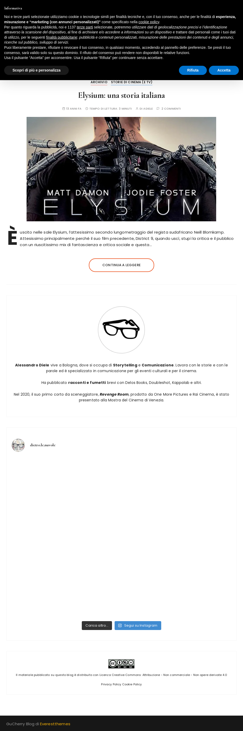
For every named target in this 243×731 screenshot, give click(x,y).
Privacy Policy (111, 684)
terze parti (85, 27)
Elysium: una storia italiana (121, 95)
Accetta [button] (223, 70)
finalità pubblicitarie (61, 37)
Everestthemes (55, 724)
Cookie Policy (132, 684)
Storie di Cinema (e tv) (131, 82)
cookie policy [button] (149, 22)
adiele (148, 108)
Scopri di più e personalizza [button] (36, 70)
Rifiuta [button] (193, 70)
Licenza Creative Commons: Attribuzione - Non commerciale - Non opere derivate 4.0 (163, 675)
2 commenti (171, 108)
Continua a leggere (121, 265)
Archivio (99, 82)
